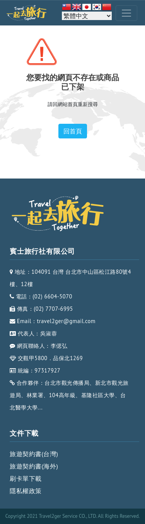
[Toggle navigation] (126, 13)
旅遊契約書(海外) (34, 466)
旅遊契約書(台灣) (34, 454)
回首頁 (72, 131)
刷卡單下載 (26, 478)
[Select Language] (87, 16)
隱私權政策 (26, 491)
